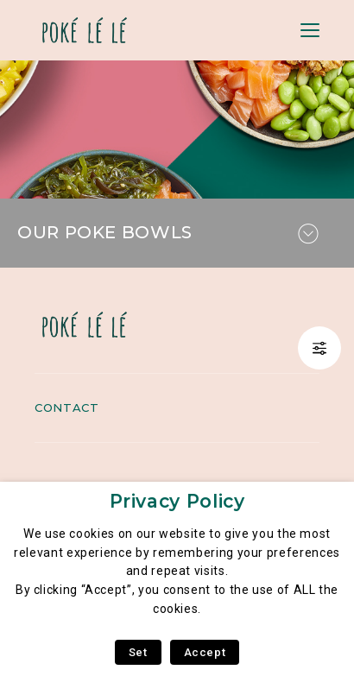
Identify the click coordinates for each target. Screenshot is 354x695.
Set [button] (138, 652)
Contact (66, 407)
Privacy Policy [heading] (177, 501)
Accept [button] (205, 652)
